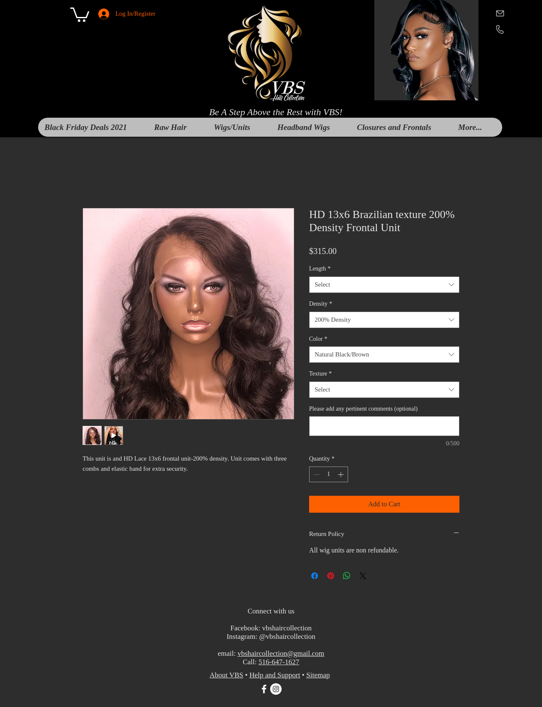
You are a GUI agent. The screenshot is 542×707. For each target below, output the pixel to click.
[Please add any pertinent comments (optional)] (384, 426)
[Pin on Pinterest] (331, 576)
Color (318, 339)
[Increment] (341, 474)
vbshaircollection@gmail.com (281, 653)
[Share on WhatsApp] (347, 576)
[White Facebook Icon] (264, 689)
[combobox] (384, 284)
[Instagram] (276, 689)
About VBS (226, 675)
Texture (320, 373)
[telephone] (500, 29)
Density (320, 304)
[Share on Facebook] (315, 576)
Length (320, 268)
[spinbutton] (328, 474)
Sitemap (318, 675)
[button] (79, 14)
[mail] (500, 13)
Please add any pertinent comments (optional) (363, 409)
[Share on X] (363, 576)
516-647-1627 (278, 662)
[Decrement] (315, 474)
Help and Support (274, 675)
